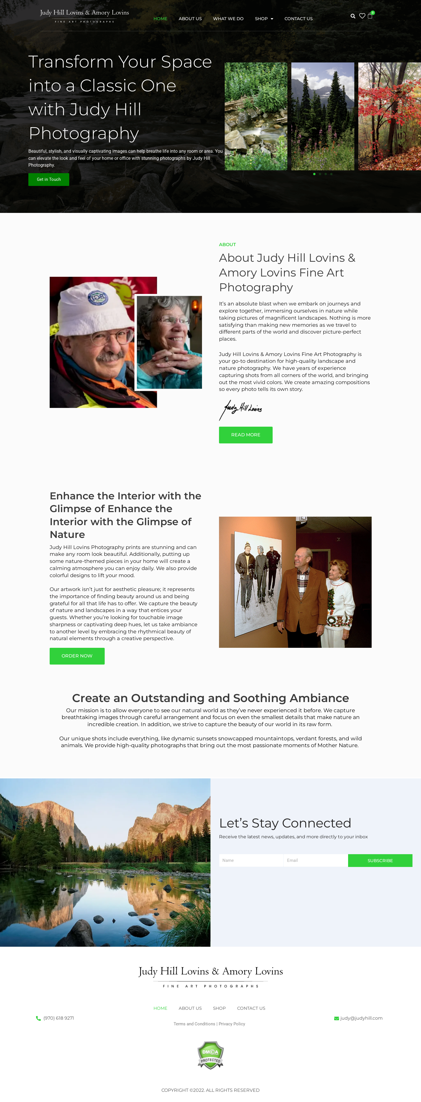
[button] (353, 16)
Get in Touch (49, 179)
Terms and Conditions (194, 1023)
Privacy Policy (232, 1023)
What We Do (228, 18)
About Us (190, 18)
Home (160, 18)
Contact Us (299, 18)
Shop (264, 19)
